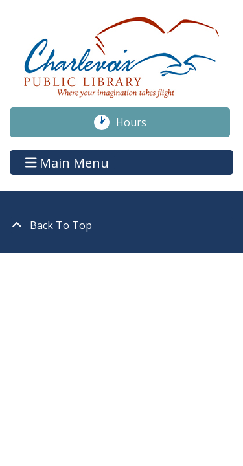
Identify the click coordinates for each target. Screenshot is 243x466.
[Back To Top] (121, 225)
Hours (138, 122)
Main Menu (67, 162)
